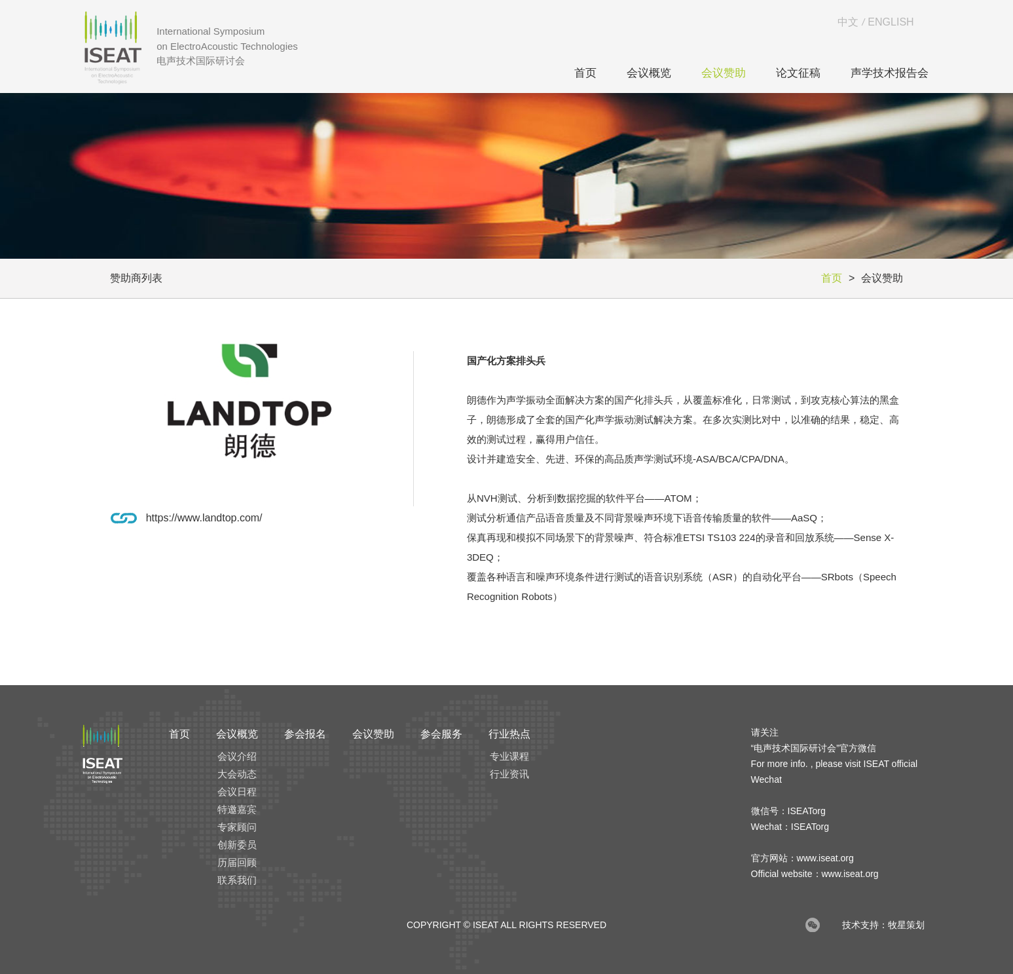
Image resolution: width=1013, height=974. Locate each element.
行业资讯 (509, 773)
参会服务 (441, 734)
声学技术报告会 (890, 73)
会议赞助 (723, 73)
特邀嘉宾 (237, 809)
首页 (585, 73)
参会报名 (305, 734)
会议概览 (649, 73)
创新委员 (237, 844)
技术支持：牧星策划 (883, 925)
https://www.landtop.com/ (204, 517)
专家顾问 (237, 827)
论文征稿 (798, 73)
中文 (848, 22)
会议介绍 (237, 756)
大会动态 (237, 773)
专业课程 (509, 756)
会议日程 (237, 791)
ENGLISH (890, 22)
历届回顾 (237, 862)
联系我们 (237, 880)
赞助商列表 (136, 278)
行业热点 (509, 734)
